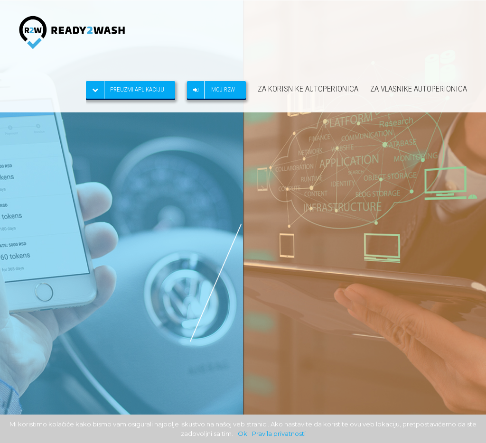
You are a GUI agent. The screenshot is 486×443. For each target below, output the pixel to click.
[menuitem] (136, 88)
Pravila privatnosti (279, 433)
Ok (242, 433)
